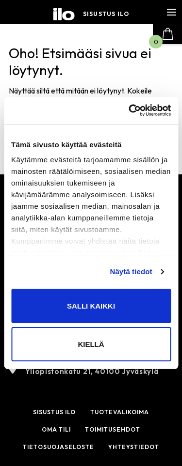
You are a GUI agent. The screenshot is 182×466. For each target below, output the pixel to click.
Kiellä (91, 344)
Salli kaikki (91, 306)
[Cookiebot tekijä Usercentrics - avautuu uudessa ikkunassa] (129, 110)
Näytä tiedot (131, 271)
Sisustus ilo (106, 14)
